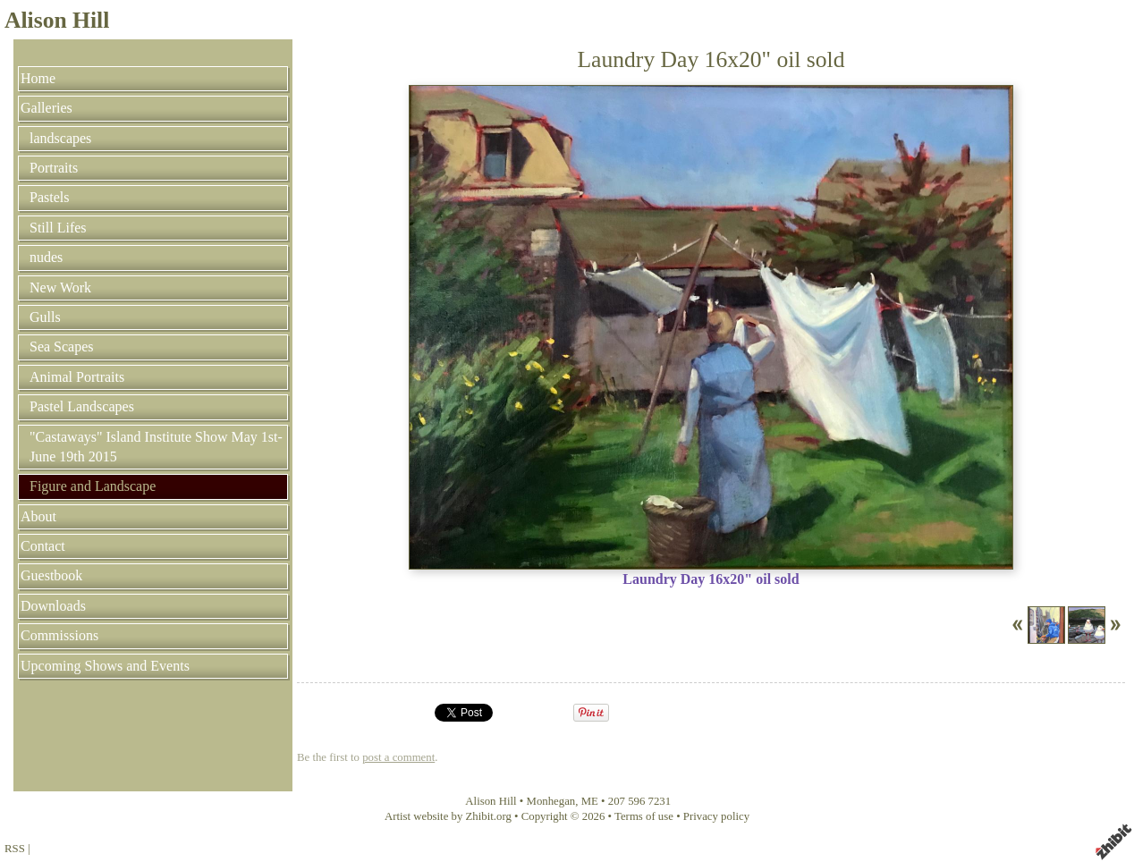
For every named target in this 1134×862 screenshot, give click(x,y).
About (38, 516)
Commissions (59, 635)
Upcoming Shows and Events (105, 665)
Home (38, 78)
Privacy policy (716, 816)
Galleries (46, 107)
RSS (14, 848)
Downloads (53, 605)
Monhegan (551, 801)
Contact (43, 546)
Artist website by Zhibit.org (448, 816)
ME (589, 801)
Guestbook (51, 575)
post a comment (398, 757)
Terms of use (643, 816)
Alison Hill (56, 20)
